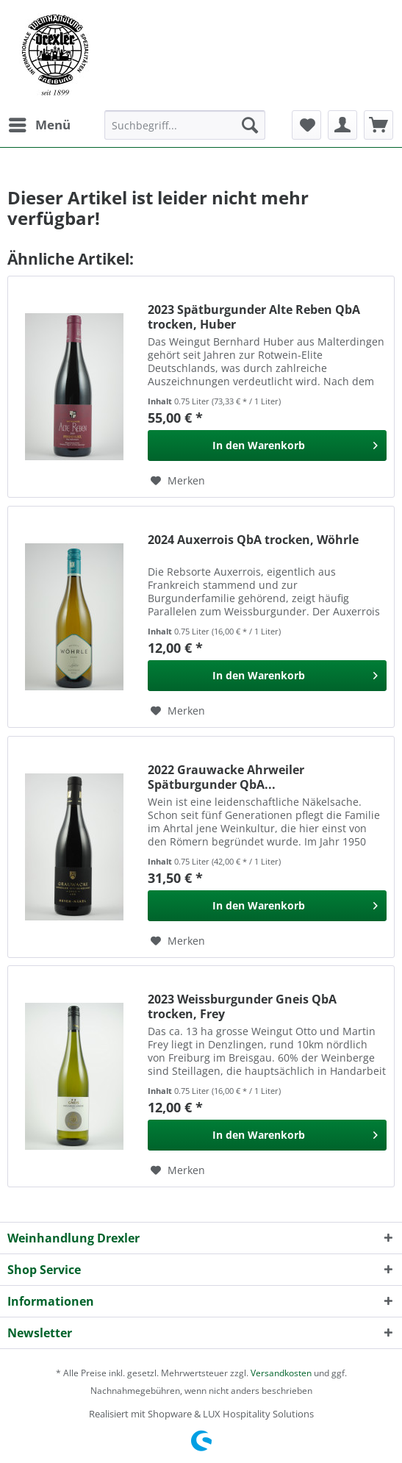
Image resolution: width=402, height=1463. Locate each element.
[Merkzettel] (306, 125)
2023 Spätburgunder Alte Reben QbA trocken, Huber (254, 317)
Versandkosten (281, 1373)
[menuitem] (39, 125)
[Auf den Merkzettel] (178, 481)
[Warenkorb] (378, 125)
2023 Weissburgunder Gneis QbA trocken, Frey (242, 1006)
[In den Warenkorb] (267, 445)
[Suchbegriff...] (184, 125)
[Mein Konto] (342, 125)
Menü (40, 123)
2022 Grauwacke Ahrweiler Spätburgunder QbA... (226, 777)
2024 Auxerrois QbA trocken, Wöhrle (253, 540)
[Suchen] (249, 125)
